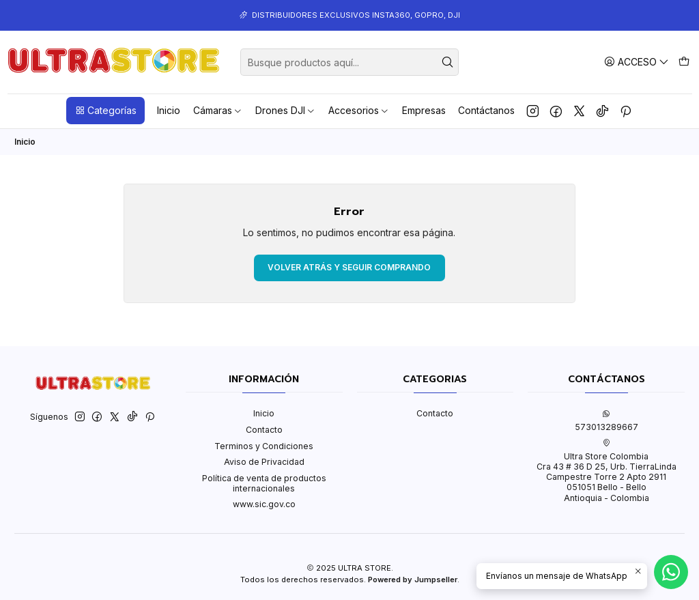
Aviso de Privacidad (264, 462)
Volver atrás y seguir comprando (349, 267)
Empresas (424, 110)
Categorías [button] (105, 110)
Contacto (264, 430)
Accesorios (359, 110)
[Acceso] (636, 62)
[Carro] (683, 62)
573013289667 (606, 420)
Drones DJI (285, 110)
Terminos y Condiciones (263, 446)
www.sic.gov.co (264, 504)
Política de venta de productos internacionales (264, 483)
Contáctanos (486, 110)
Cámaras (218, 110)
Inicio (168, 110)
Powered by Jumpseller (412, 579)
